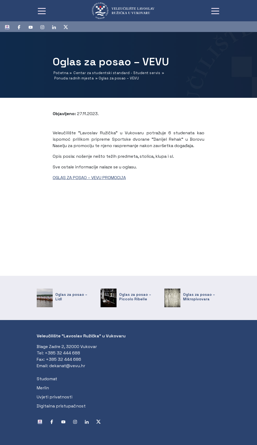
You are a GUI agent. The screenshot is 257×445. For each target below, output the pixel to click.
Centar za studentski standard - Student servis (116, 73)
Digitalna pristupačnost (61, 406)
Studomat (47, 379)
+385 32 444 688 (62, 353)
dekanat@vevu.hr (67, 366)
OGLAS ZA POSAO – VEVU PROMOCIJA (89, 177)
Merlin (43, 388)
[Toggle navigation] (42, 11)
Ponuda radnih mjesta (74, 78)
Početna (61, 73)
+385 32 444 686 (63, 359)
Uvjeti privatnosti (54, 397)
